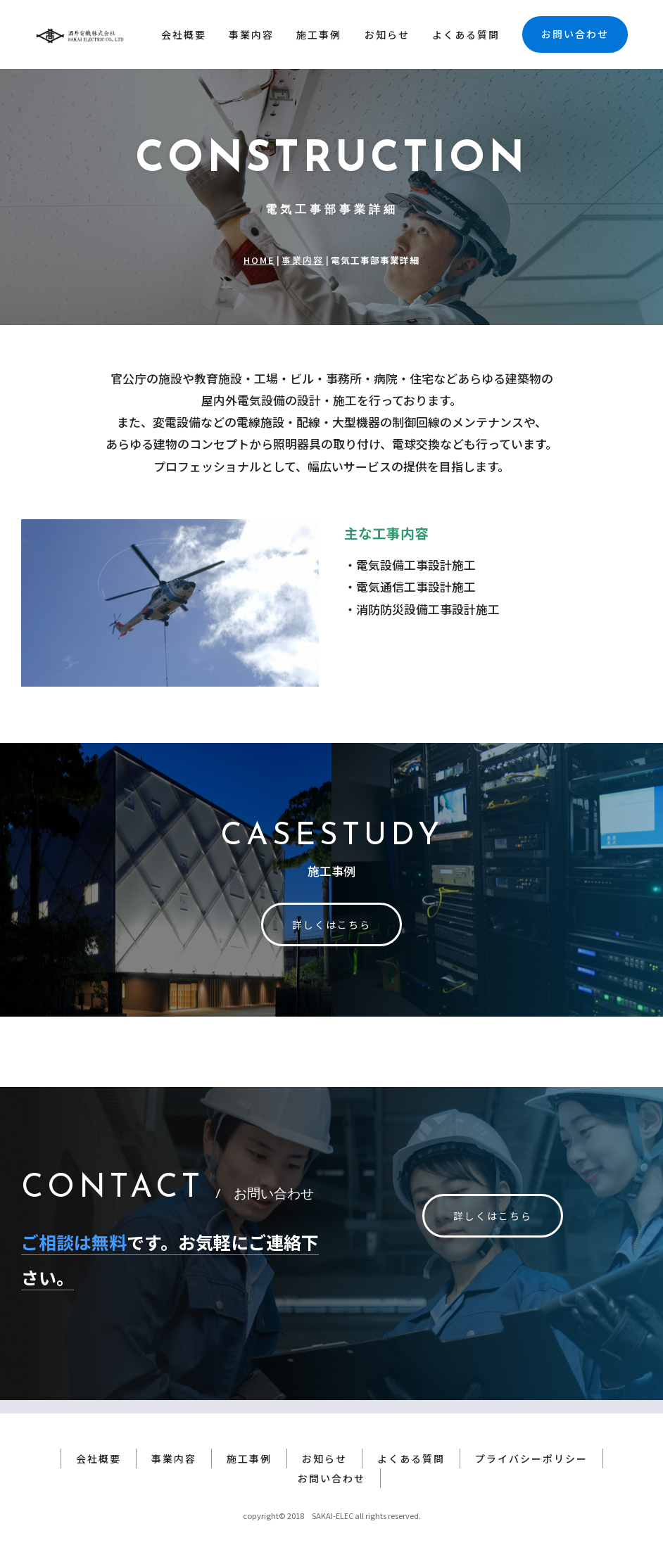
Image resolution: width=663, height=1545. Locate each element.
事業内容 (251, 34)
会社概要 (183, 34)
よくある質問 (466, 34)
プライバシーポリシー (531, 1445)
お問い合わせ (575, 34)
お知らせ (387, 34)
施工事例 (318, 34)
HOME (259, 260)
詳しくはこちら (331, 924)
